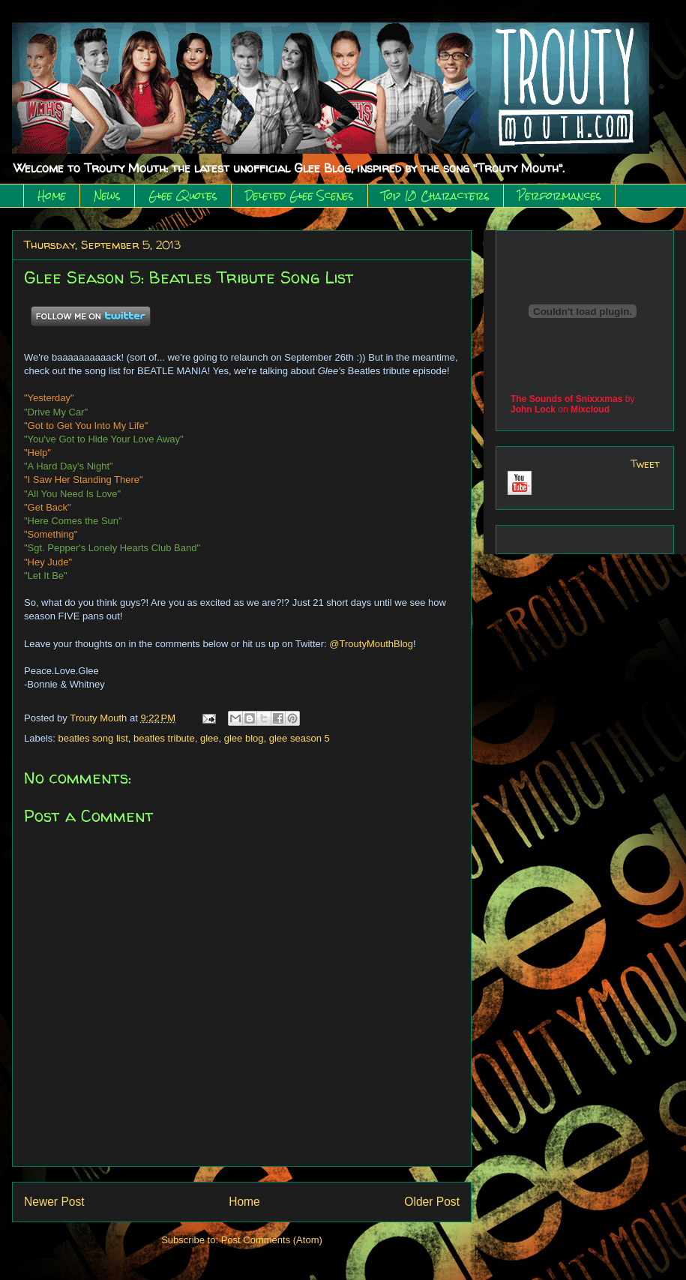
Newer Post (54, 1201)
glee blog (244, 738)
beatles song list (93, 738)
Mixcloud (590, 409)
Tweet (645, 464)
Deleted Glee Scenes (299, 195)
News (107, 195)
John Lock (533, 409)
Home (51, 195)
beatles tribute (164, 738)
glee (209, 738)
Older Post (432, 1201)
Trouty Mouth (100, 718)
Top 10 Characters (436, 195)
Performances (559, 195)
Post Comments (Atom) (271, 1240)
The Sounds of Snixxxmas (566, 399)
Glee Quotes (182, 195)
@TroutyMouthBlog (371, 643)
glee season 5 (299, 738)
